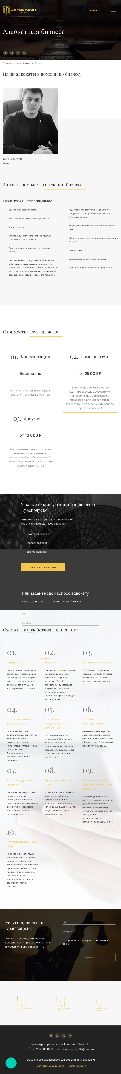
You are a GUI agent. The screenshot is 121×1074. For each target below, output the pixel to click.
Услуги (16, 63)
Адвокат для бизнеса (32, 63)
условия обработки (45, 658)
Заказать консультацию (43, 567)
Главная (7, 63)
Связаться (94, 10)
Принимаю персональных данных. (48, 658)
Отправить (60, 670)
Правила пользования (76, 1066)
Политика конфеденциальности (49, 1066)
